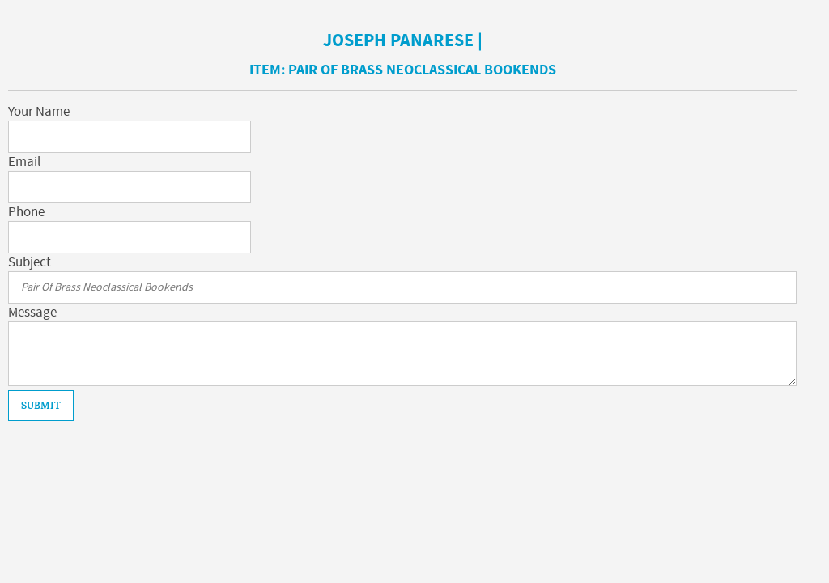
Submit (41, 405)
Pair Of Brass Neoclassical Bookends (422, 70)
